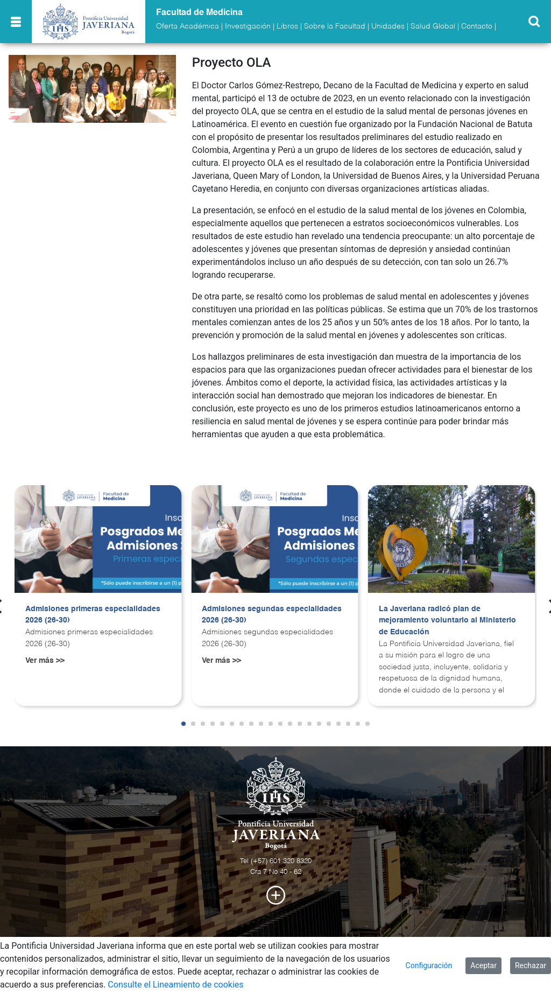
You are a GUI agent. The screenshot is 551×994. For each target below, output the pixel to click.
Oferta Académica (187, 26)
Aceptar (483, 965)
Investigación (248, 26)
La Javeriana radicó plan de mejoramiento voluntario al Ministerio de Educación (447, 620)
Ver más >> (45, 660)
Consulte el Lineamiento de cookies (175, 984)
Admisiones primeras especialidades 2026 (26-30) (92, 615)
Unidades (388, 26)
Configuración (429, 965)
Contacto (476, 26)
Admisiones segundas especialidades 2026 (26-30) (272, 615)
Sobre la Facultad (334, 26)
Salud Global (433, 26)
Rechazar (530, 965)
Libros (287, 26)
